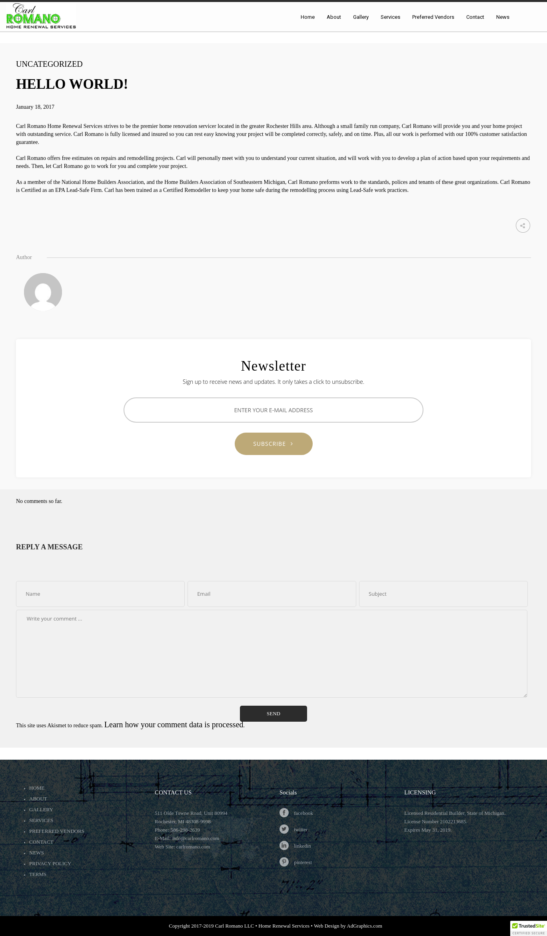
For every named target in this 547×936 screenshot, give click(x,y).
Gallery (41, 809)
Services (41, 820)
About (38, 799)
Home (36, 788)
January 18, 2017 (35, 107)
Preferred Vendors (56, 831)
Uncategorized (49, 64)
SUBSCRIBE (273, 443)
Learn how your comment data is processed (174, 724)
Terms (37, 874)
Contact (41, 842)
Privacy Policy (50, 863)
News (36, 853)
